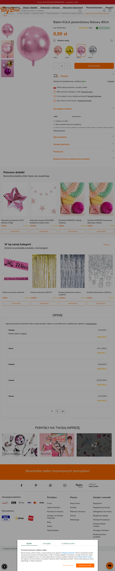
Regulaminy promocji (101, 518)
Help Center (75, 514)
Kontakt (73, 518)
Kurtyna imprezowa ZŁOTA (41, 303)
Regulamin (97, 514)
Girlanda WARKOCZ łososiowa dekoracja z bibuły (99, 232)
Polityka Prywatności (101, 530)
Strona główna (8, 24)
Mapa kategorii (53, 541)
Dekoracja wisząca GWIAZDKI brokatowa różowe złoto (42, 232)
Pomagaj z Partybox (101, 541)
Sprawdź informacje (94, 107)
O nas (49, 514)
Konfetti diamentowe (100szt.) (99, 303)
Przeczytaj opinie (86, 102)
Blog (49, 532)
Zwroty (73, 526)
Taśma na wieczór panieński (13, 303)
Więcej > (107, 255)
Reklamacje (74, 530)
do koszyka (94, 76)
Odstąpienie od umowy (102, 522)
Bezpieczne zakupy (100, 526)
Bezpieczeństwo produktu (99, 546)
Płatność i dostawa (77, 522)
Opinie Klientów (53, 518)
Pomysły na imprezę (55, 522)
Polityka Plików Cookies (99, 535)
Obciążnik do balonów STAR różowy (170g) (12, 232)
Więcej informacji (59, 141)
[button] (4, 566)
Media (49, 536)
